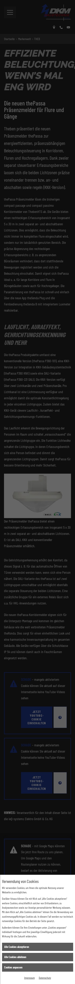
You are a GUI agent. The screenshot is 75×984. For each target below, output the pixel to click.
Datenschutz (45, 977)
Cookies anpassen (13, 967)
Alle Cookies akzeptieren (16, 947)
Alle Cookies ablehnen (15, 957)
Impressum (29, 977)
